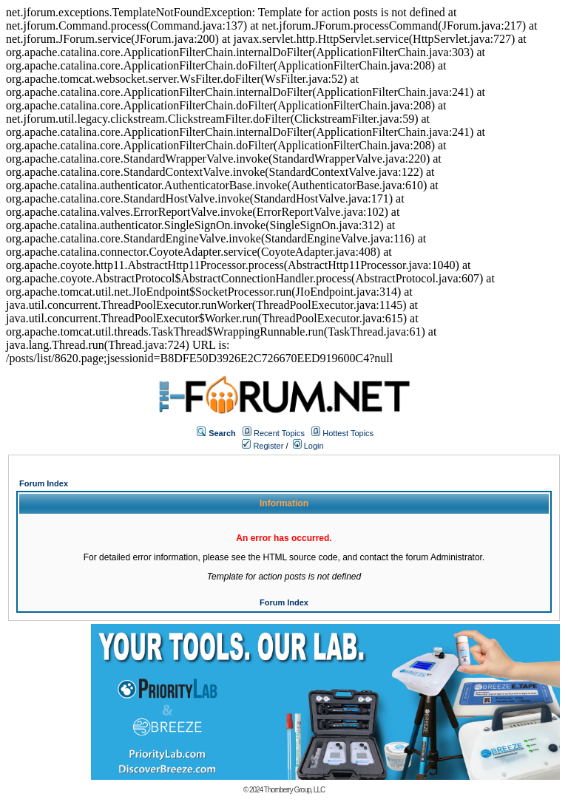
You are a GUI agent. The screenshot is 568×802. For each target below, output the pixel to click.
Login (308, 445)
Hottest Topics (347, 433)
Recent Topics (279, 433)
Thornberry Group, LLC (294, 790)
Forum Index (43, 483)
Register (262, 445)
